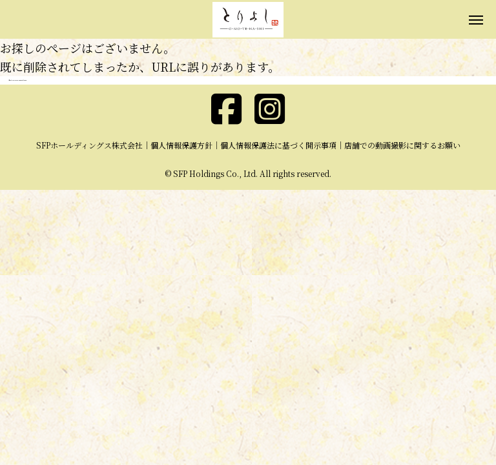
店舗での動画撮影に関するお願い (402, 145)
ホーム (10, 80)
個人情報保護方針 (181, 145)
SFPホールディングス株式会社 (89, 145)
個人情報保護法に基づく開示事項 (278, 145)
